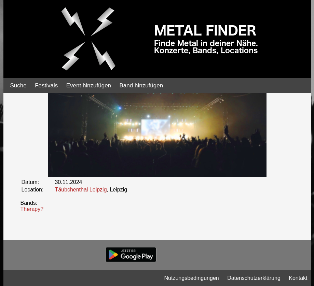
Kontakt (298, 278)
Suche (18, 85)
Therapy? (32, 209)
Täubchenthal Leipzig (81, 189)
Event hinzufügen (88, 85)
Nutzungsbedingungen (191, 278)
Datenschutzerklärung (254, 278)
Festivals (46, 85)
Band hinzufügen (141, 85)
